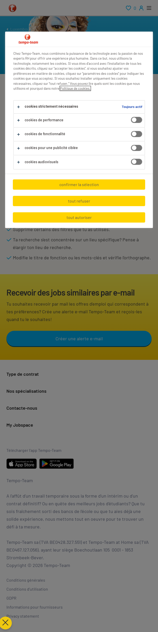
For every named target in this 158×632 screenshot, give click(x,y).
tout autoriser (79, 217)
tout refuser (79, 200)
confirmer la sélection (79, 184)
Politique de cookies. (75, 88)
